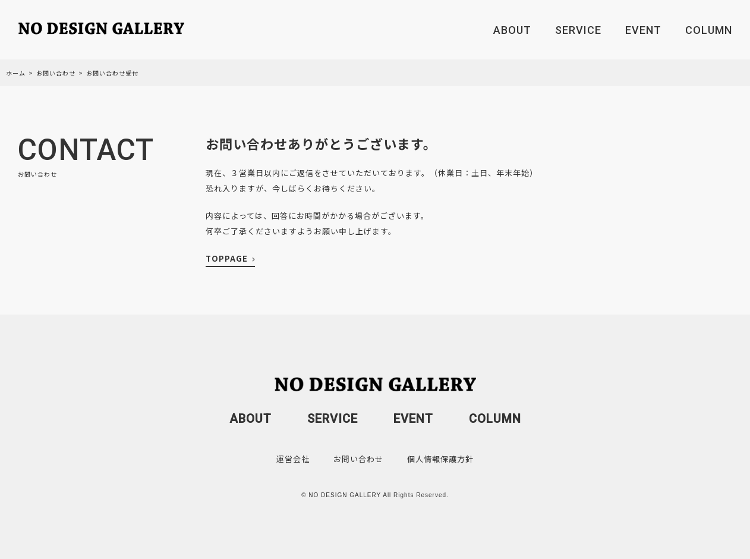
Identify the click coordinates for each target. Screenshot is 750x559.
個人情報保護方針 (440, 458)
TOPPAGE (227, 258)
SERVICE (578, 30)
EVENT (643, 30)
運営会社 (293, 458)
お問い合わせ (55, 72)
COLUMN (708, 30)
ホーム (16, 72)
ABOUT (512, 30)
